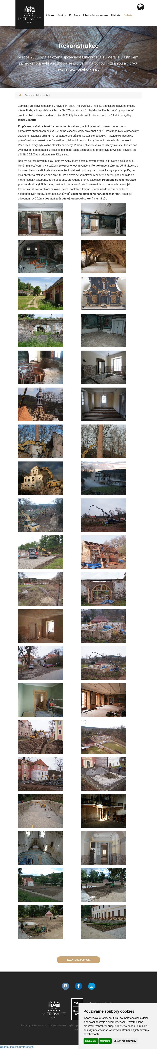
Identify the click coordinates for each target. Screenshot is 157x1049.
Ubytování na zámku (95, 15)
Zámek (50, 15)
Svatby (61, 15)
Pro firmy (74, 15)
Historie (115, 15)
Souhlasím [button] (90, 1041)
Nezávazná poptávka (78, 959)
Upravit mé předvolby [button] (125, 1041)
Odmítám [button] (105, 1041)
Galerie (128, 15)
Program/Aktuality (32, 15)
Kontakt (25, 20)
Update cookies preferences (16, 1046)
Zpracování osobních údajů (60, 1025)
